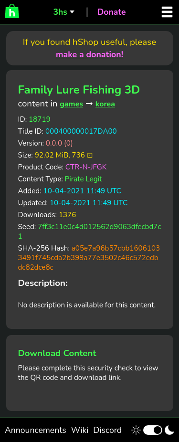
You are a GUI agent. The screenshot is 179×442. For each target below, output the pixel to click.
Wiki (80, 430)
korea (105, 104)
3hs (60, 12)
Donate (111, 12)
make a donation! (89, 54)
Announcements (35, 430)
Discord (107, 430)
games (71, 104)
